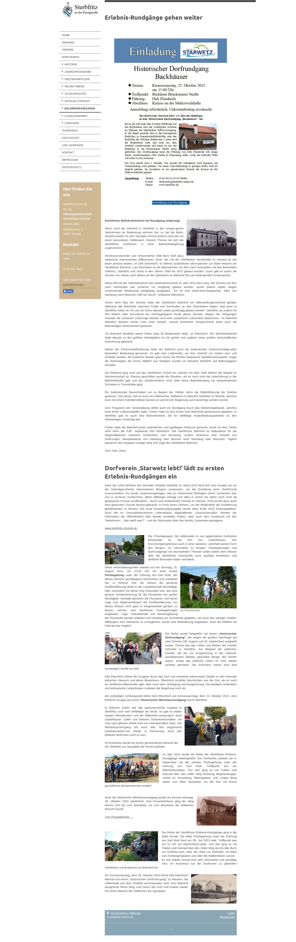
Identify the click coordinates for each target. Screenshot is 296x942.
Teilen (68, 291)
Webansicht (227, 917)
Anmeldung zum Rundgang (169, 202)
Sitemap (135, 913)
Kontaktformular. (73, 284)
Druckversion (118, 913)
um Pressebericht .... (119, 816)
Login (231, 913)
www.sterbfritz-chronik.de (121, 528)
